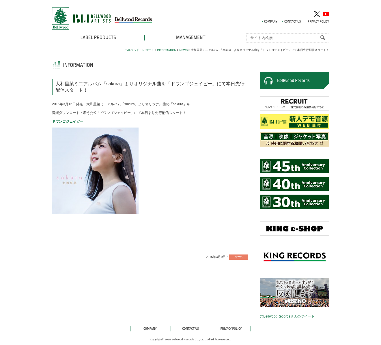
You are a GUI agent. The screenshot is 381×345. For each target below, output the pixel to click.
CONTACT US (292, 21)
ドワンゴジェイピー (67, 121)
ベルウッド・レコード (139, 49)
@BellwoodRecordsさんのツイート (287, 316)
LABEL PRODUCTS (98, 37)
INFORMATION (166, 49)
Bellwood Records (293, 80)
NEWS (183, 49)
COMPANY (270, 21)
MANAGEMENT (191, 37)
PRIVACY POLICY (318, 21)
